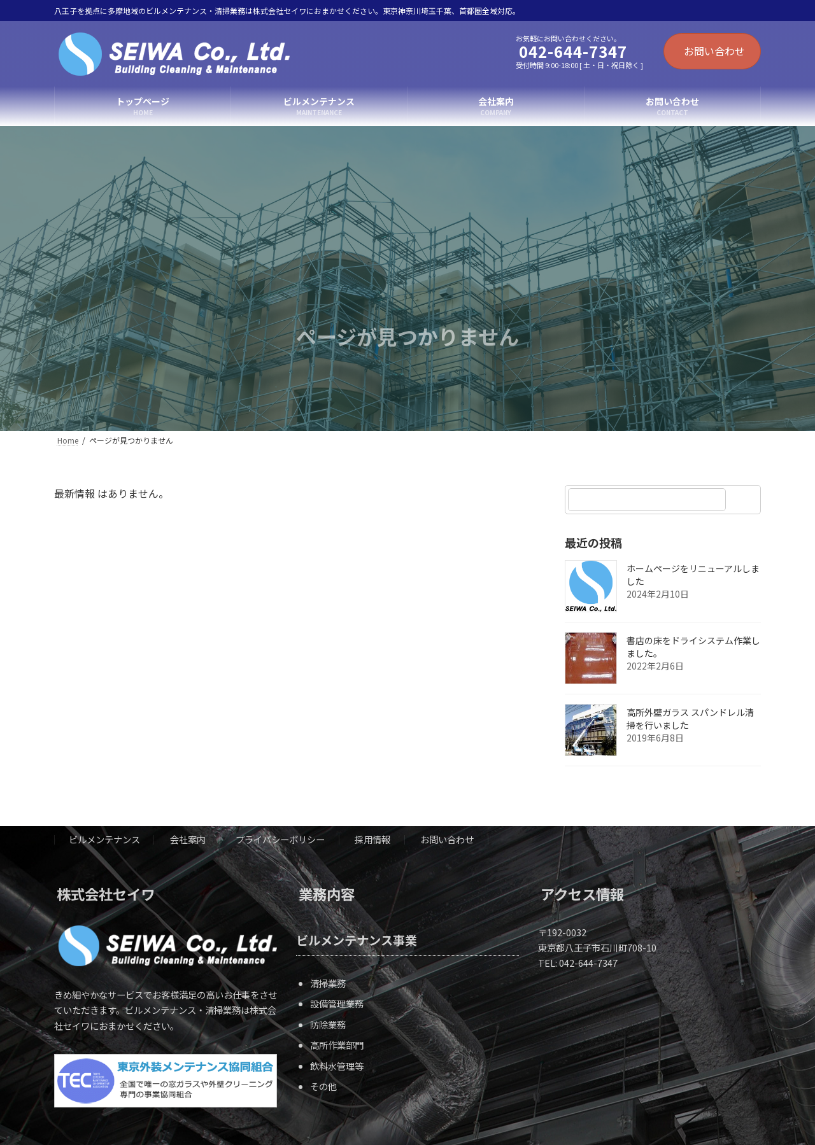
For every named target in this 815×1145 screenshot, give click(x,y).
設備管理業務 (337, 1003)
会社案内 (188, 839)
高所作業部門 (337, 1044)
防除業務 (328, 1023)
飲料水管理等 (337, 1065)
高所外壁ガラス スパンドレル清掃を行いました (690, 718)
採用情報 (372, 839)
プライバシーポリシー (280, 839)
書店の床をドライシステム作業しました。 (693, 646)
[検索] (745, 499)
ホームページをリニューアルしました (693, 574)
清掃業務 (328, 982)
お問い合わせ (714, 51)
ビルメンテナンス (104, 839)
